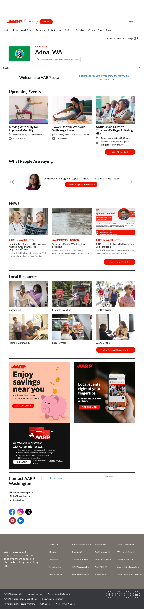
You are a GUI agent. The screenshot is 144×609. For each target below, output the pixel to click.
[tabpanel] (124, 38)
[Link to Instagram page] (127, 594)
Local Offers (59, 342)
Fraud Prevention (61, 309)
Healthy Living (103, 309)
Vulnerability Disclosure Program (19, 603)
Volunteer (53, 559)
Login (130, 21)
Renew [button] (46, 21)
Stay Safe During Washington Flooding (68, 245)
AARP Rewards (56, 574)
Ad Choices (45, 603)
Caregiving (15, 309)
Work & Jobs (103, 342)
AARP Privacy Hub (13, 593)
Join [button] (31, 21)
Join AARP (22, 462)
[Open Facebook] (12, 512)
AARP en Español (115, 38)
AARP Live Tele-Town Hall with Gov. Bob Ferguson (115, 245)
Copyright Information (52, 598)
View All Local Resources (116, 350)
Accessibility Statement (59, 593)
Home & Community (19, 342)
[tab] (6, 31)
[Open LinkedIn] (20, 521)
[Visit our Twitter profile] (118, 594)
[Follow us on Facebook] (109, 594)
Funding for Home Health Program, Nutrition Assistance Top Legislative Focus (28, 247)
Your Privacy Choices (66, 603)
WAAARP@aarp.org (23, 492)
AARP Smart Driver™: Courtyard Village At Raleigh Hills (115, 130)
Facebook (56, 477)
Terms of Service (34, 593)
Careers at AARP (80, 559)
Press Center (100, 574)
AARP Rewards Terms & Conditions (20, 598)
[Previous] (12, 182)
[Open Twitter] (28, 512)
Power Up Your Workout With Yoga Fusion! (68, 128)
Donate (52, 552)
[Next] (132, 182)
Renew (52, 460)
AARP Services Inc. (80, 567)
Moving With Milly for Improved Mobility (23, 128)
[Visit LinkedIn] (136, 594)
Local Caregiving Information (81, 184)
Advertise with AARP (82, 544)
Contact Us (18, 500)
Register (118, 21)
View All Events (120, 152)
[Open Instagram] (20, 512)
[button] (137, 38)
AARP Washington (22, 496)
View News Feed (120, 262)
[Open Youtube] (12, 521)
